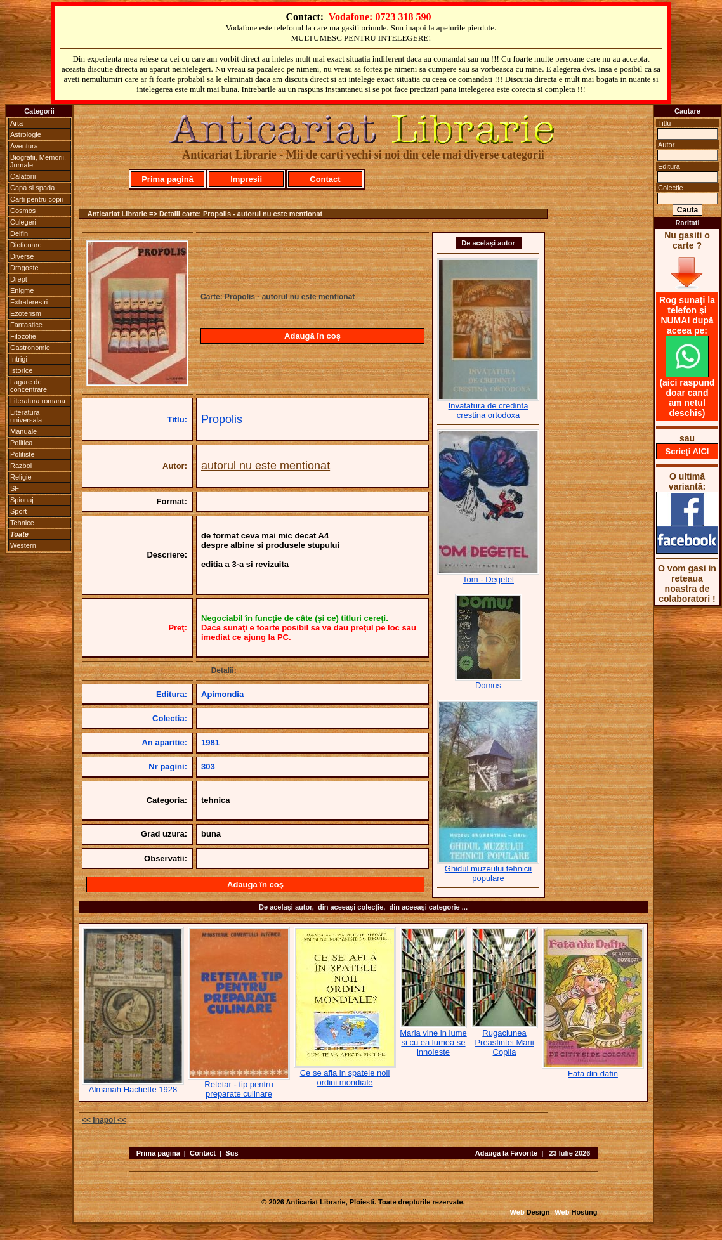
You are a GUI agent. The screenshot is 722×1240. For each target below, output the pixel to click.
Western (23, 545)
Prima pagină (167, 179)
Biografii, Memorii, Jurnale (38, 161)
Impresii (246, 179)
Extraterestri (29, 302)
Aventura (24, 146)
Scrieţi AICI (687, 451)
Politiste (22, 454)
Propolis (221, 419)
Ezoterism (25, 313)
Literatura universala (26, 416)
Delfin (19, 233)
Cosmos (23, 210)
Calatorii (23, 176)
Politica (21, 443)
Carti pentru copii (36, 199)
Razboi (21, 465)
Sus (231, 1153)
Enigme (22, 290)
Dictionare (26, 245)
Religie (21, 477)
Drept (18, 279)
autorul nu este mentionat (265, 465)
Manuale (23, 431)
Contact (325, 179)
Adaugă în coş (312, 336)
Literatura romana (37, 401)
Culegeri (23, 222)
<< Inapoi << (104, 1120)
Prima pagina (158, 1153)
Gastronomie (30, 347)
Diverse (22, 256)
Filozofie (23, 336)
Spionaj (22, 500)
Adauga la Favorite (506, 1153)
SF (14, 488)
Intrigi (18, 359)
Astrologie (25, 134)
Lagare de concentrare (28, 385)
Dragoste (24, 267)
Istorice (21, 370)
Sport (18, 511)
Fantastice (26, 325)
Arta (16, 123)
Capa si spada (32, 188)
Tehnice (22, 522)
